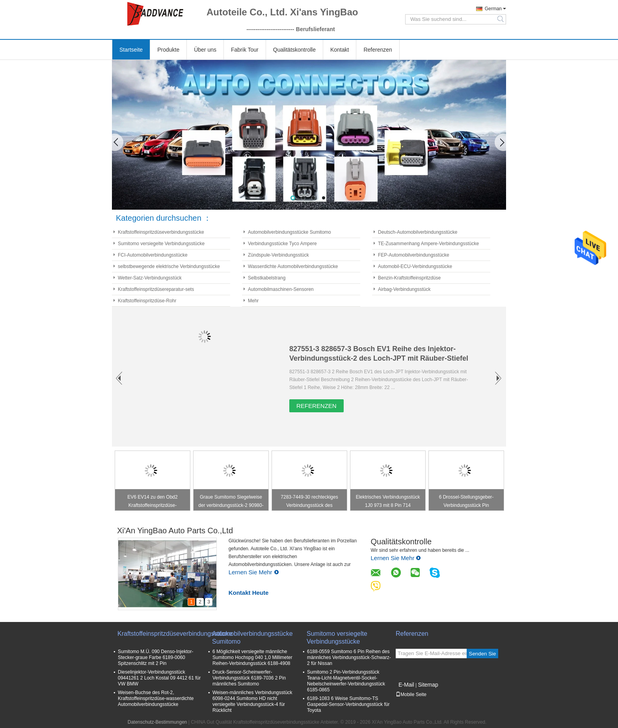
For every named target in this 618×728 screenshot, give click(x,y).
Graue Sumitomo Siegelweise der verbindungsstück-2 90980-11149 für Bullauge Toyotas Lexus (230, 502)
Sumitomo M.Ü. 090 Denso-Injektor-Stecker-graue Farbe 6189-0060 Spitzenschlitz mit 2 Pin (155, 657)
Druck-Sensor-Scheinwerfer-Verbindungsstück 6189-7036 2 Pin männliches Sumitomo (249, 678)
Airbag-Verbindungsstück (404, 289)
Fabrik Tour (245, 50)
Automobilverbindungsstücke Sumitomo (289, 232)
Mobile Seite (411, 694)
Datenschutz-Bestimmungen (157, 722)
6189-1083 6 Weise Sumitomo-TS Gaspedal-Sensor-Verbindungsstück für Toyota (348, 704)
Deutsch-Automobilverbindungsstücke (417, 232)
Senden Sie (482, 654)
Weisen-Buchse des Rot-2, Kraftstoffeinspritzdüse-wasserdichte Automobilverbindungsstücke (156, 698)
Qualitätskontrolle (294, 50)
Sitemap (428, 684)
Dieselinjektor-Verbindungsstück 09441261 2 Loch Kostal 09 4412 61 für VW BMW (159, 678)
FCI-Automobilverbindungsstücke (153, 255)
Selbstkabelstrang (266, 278)
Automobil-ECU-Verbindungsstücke (415, 266)
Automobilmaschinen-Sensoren (281, 289)
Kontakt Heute (249, 592)
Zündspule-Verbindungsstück (278, 255)
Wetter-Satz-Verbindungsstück (150, 278)
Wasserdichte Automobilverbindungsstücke (293, 266)
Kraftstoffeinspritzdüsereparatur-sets (156, 289)
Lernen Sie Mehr (254, 572)
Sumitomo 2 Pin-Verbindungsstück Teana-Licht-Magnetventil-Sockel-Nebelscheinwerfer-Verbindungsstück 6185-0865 (346, 681)
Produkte (168, 50)
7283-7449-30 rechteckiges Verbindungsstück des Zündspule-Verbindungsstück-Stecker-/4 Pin (309, 502)
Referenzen (377, 50)
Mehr (253, 300)
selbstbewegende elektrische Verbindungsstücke (169, 266)
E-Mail (406, 684)
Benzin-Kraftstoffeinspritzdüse (409, 278)
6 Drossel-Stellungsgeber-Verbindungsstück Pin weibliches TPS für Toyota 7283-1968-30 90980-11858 (466, 502)
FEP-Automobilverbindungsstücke (413, 255)
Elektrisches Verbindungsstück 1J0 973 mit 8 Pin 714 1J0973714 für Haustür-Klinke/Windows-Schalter (388, 502)
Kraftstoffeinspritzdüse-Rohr (147, 300)
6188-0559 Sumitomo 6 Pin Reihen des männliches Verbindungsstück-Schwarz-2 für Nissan (349, 657)
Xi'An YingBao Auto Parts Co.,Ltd (175, 530)
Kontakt (339, 50)
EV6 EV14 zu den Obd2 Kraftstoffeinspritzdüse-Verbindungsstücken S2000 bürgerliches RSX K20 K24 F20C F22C (152, 502)
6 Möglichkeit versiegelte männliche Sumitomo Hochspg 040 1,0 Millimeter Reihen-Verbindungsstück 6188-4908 (252, 657)
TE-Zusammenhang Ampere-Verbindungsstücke (428, 243)
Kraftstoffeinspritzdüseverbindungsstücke (161, 232)
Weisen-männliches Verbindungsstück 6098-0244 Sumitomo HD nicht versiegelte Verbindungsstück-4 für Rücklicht (252, 701)
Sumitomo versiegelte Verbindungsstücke (161, 243)
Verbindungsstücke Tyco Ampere (282, 243)
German (493, 8)
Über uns (205, 50)
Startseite (131, 50)
